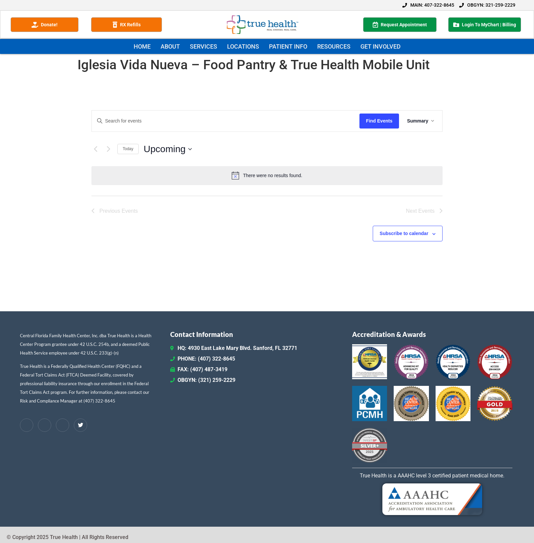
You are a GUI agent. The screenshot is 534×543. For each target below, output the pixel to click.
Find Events (379, 121)
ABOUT (170, 46)
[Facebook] (26, 425)
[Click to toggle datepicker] (168, 149)
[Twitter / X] (80, 425)
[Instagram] (62, 425)
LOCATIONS (243, 46)
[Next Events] (108, 149)
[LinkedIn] (44, 425)
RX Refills (127, 25)
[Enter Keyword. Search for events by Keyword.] (225, 121)
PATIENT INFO (288, 46)
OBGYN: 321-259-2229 (487, 5)
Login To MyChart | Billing (484, 25)
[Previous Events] (95, 149)
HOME (142, 46)
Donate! (45, 25)
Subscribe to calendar (404, 233)
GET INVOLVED (380, 46)
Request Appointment (400, 25)
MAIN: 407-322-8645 (428, 5)
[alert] (267, 175)
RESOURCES (333, 46)
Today (128, 148)
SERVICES (203, 46)
